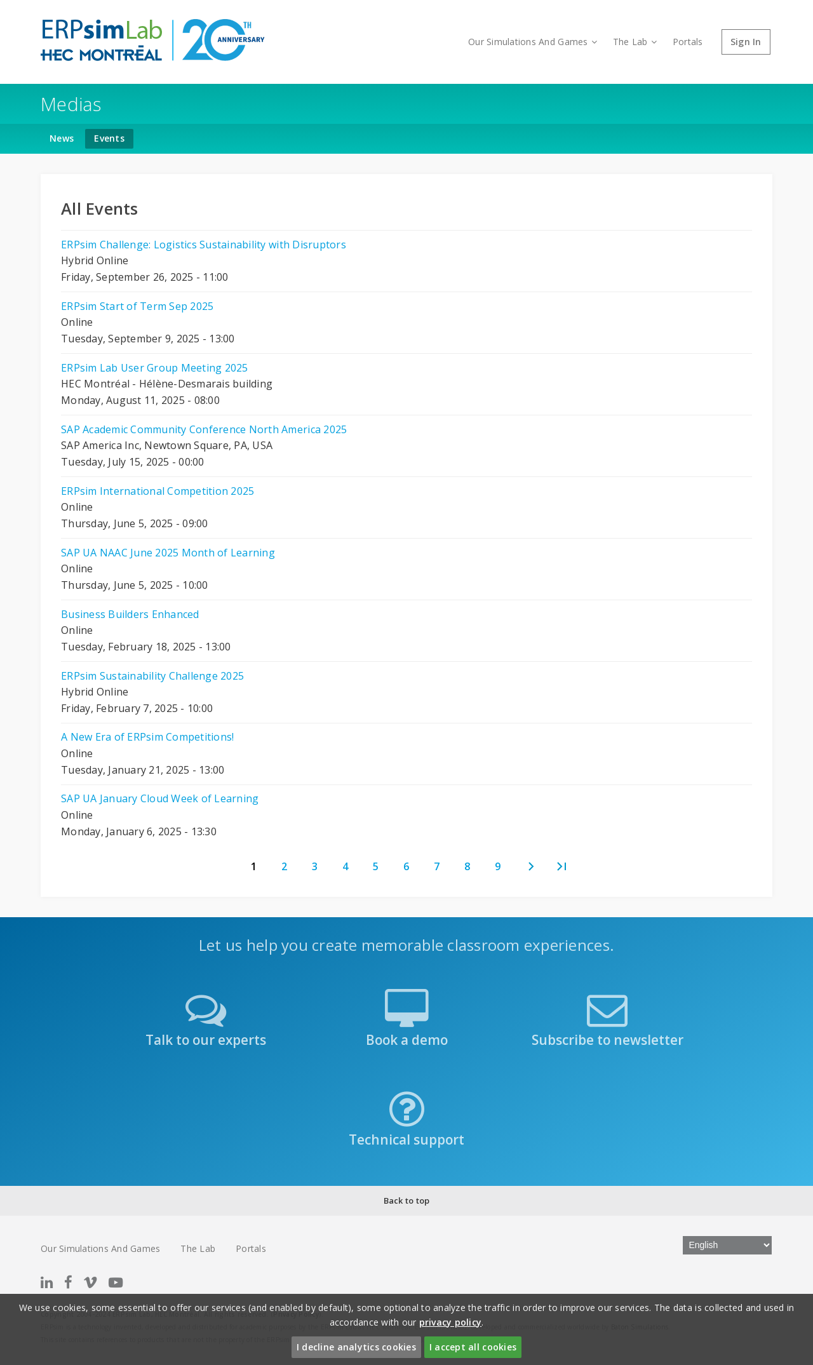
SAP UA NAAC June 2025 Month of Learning (168, 553)
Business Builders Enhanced (130, 614)
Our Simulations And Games (532, 42)
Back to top (407, 1200)
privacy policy (450, 1322)
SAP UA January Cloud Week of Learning (160, 798)
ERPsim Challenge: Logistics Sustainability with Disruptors (203, 245)
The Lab (635, 42)
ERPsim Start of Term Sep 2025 (137, 306)
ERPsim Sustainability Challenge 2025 (152, 676)
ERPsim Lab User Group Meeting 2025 (154, 368)
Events (109, 138)
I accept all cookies (472, 1347)
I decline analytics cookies (356, 1347)
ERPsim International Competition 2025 (157, 491)
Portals (688, 42)
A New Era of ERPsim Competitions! (147, 737)
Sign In (746, 42)
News (62, 138)
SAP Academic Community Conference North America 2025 (204, 429)
